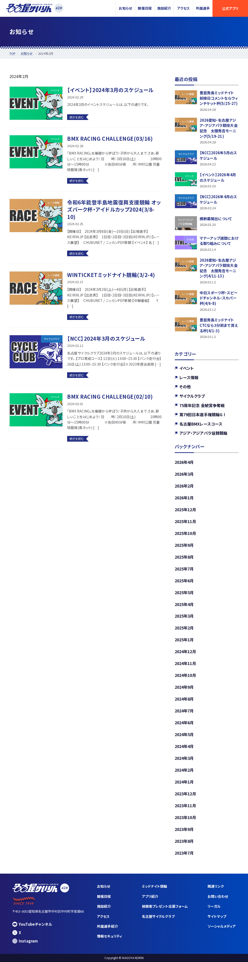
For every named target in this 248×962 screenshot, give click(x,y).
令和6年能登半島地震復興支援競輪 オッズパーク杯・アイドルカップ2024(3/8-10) (114, 209)
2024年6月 (184, 723)
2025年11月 (185, 521)
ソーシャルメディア (222, 926)
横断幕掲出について (216, 218)
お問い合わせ (218, 896)
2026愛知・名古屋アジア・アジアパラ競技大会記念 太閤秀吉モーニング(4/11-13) (219, 267)
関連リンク (216, 886)
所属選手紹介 (107, 926)
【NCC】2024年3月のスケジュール (106, 338)
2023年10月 (185, 817)
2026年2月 (184, 486)
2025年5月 (184, 592)
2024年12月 (185, 651)
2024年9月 (184, 687)
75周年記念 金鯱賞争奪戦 (202, 405)
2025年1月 (184, 640)
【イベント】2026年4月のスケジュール (218, 177)
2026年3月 (184, 474)
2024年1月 (184, 782)
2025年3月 (184, 616)
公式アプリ (230, 8)
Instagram (25, 940)
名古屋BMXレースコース (200, 424)
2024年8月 (184, 699)
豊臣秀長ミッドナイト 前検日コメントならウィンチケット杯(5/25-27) (219, 98)
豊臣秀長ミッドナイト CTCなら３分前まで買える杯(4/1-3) (219, 325)
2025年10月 (185, 533)
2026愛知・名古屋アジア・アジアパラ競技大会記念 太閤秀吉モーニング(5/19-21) (219, 128)
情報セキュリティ (109, 936)
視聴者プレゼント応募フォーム (165, 906)
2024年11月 (185, 663)
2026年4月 (184, 462)
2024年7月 (184, 711)
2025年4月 (184, 604)
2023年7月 (184, 853)
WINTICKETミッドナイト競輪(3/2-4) (111, 274)
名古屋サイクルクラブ (158, 916)
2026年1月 (184, 498)
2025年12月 (185, 509)
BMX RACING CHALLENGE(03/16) (110, 138)
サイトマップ (217, 916)
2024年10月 (185, 675)
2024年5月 (184, 734)
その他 (185, 387)
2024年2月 (184, 770)
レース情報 (188, 377)
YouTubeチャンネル (32, 924)
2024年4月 (184, 746)
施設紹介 (164, 8)
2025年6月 (184, 580)
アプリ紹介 (150, 896)
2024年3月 (184, 758)
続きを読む (76, 117)
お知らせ (125, 8)
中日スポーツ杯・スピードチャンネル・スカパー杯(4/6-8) (219, 298)
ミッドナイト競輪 (154, 886)
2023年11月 (185, 805)
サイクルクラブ (192, 396)
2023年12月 (185, 794)
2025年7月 (184, 568)
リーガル (214, 906)
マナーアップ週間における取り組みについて (219, 240)
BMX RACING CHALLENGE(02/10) (110, 396)
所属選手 (203, 8)
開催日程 (145, 8)
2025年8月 (184, 557)
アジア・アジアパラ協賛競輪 (203, 433)
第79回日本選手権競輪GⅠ (202, 414)
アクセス (183, 8)
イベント (186, 368)
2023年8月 (184, 841)
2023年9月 (184, 829)
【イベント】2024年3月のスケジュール (110, 90)
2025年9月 (184, 545)
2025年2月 (184, 628)
